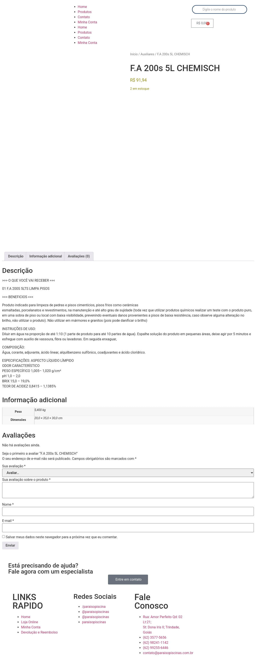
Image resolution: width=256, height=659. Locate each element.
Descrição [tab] (16, 253)
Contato (84, 17)
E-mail (8, 518)
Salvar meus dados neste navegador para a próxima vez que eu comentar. (62, 534)
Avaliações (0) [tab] (79, 253)
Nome (8, 501)
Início (134, 54)
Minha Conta (87, 22)
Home (82, 7)
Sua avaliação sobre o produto (26, 476)
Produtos (85, 12)
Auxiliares (147, 54)
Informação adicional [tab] (46, 253)
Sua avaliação (13, 463)
